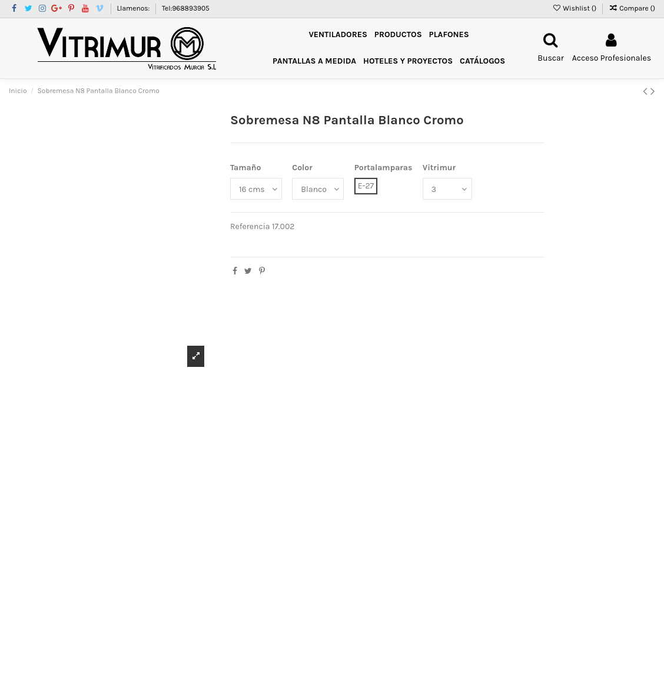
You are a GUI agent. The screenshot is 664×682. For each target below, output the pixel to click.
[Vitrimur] (447, 189)
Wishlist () (575, 8)
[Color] (318, 189)
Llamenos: (134, 8)
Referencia (250, 226)
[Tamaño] (256, 189)
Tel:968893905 (186, 8)
